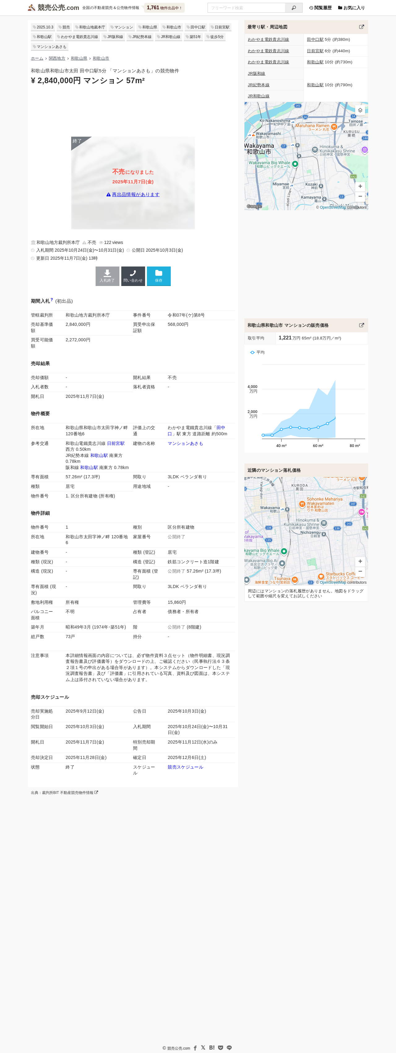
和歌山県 (149, 27)
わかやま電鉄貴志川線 (79, 37)
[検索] (294, 8)
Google (254, 206)
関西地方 (57, 58)
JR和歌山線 (170, 37)
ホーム (37, 58)
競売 (66, 27)
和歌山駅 (44, 37)
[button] (360, 110)
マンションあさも (52, 47)
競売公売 (51, 7)
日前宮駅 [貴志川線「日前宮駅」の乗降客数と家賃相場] (116, 443)
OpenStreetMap (333, 207)
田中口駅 (198, 27)
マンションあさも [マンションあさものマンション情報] (185, 443)
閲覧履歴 (320, 8)
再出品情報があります (136, 194)
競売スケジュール (185, 767)
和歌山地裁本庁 (92, 27)
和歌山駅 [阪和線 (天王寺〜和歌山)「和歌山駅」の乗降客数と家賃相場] (89, 467)
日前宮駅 (222, 27)
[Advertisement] (133, 110)
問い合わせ (133, 276)
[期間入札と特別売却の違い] (52, 301)
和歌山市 (173, 27)
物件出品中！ (165, 7)
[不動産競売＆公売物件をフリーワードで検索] (246, 8)
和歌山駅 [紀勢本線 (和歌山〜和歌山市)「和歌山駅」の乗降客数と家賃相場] (99, 455)
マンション (123, 27)
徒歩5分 (217, 37)
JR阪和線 (115, 37)
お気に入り (351, 8)
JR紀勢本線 (142, 37)
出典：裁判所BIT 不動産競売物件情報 (64, 793)
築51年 (195, 37)
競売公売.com (178, 1048)
